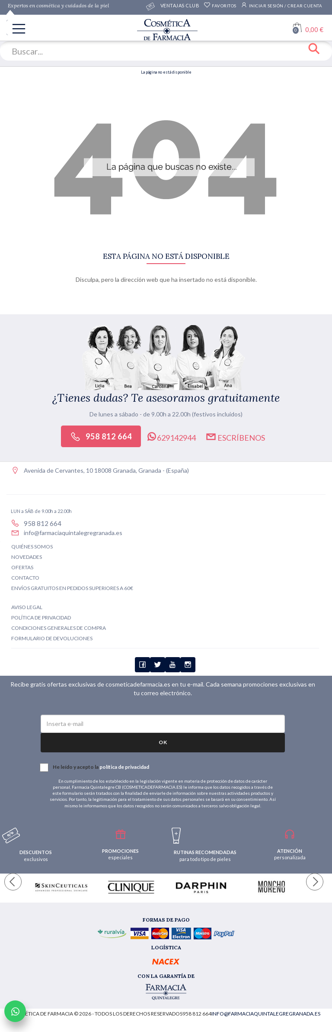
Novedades (26, 557)
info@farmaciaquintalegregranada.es (73, 532)
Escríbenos (235, 436)
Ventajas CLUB (180, 6)
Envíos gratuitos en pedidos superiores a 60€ (72, 588)
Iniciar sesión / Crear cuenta (281, 4)
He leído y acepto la (95, 767)
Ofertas (22, 567)
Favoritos (220, 5)
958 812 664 (101, 436)
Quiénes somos (32, 546)
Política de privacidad (41, 617)
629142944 (171, 436)
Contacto (25, 577)
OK (163, 742)
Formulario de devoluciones (52, 638)
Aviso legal (26, 607)
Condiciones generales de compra (58, 628)
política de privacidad (124, 767)
